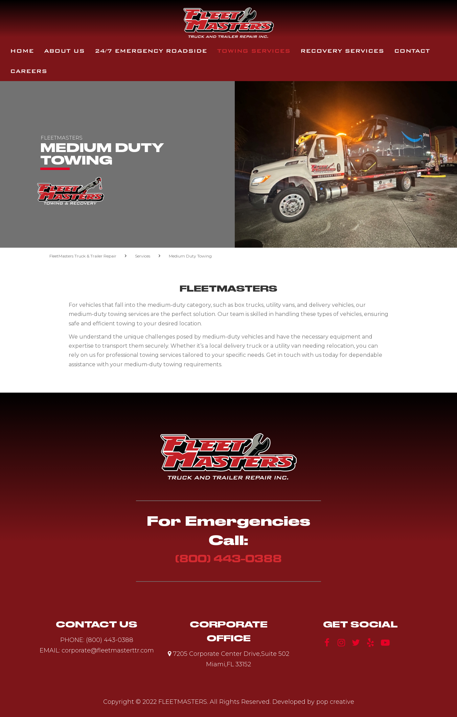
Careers (28, 71)
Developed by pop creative (313, 702)
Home (22, 50)
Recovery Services (342, 50)
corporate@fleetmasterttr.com (108, 650)
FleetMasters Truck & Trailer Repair (82, 255)
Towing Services (253, 50)
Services (142, 255)
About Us (64, 50)
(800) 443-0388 (228, 558)
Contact (412, 50)
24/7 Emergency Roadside (151, 50)
